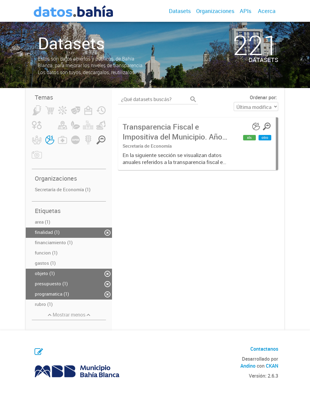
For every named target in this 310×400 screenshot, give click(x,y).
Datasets (180, 11)
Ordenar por (262, 97)
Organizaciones (215, 11)
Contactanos (264, 349)
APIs (245, 11)
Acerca (266, 11)
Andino (248, 365)
